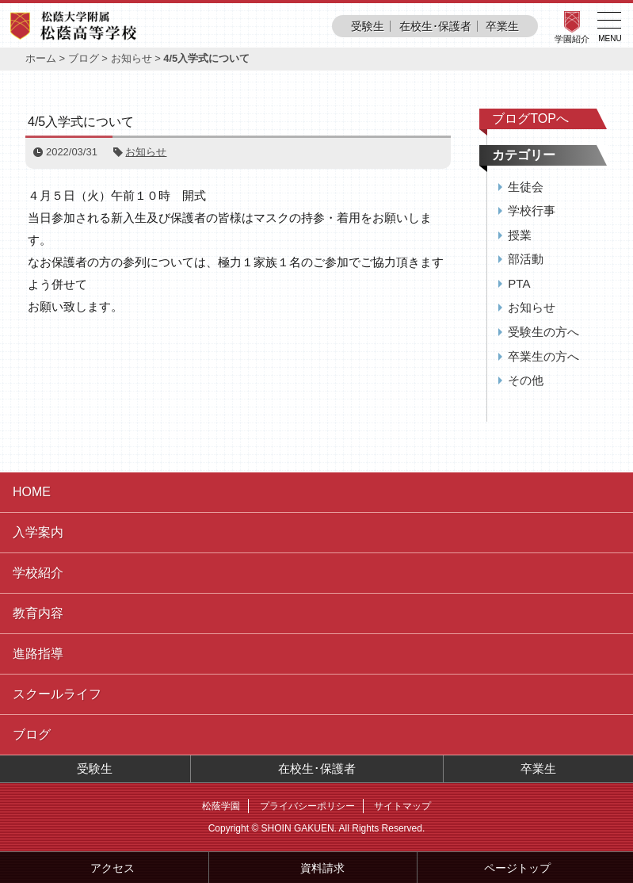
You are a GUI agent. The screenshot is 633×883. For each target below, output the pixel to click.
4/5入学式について (81, 121)
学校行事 (531, 210)
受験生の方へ (543, 331)
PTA (519, 283)
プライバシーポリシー (307, 806)
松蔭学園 (221, 806)
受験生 (367, 26)
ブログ (83, 58)
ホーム (40, 58)
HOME (32, 492)
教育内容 (38, 613)
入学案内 (38, 532)
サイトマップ (402, 806)
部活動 (525, 259)
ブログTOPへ (530, 118)
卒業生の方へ (543, 356)
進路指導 (38, 653)
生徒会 (525, 186)
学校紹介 (38, 572)
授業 (520, 235)
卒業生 (502, 26)
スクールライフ (57, 694)
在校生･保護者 (435, 26)
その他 (525, 380)
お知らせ (131, 58)
